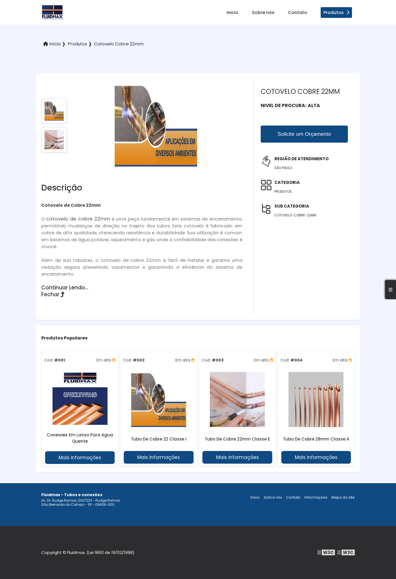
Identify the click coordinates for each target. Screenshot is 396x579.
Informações (316, 497)
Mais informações (80, 457)
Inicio (232, 12)
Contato (297, 12)
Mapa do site (343, 497)
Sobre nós (263, 12)
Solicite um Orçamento (304, 134)
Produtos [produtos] (336, 12)
